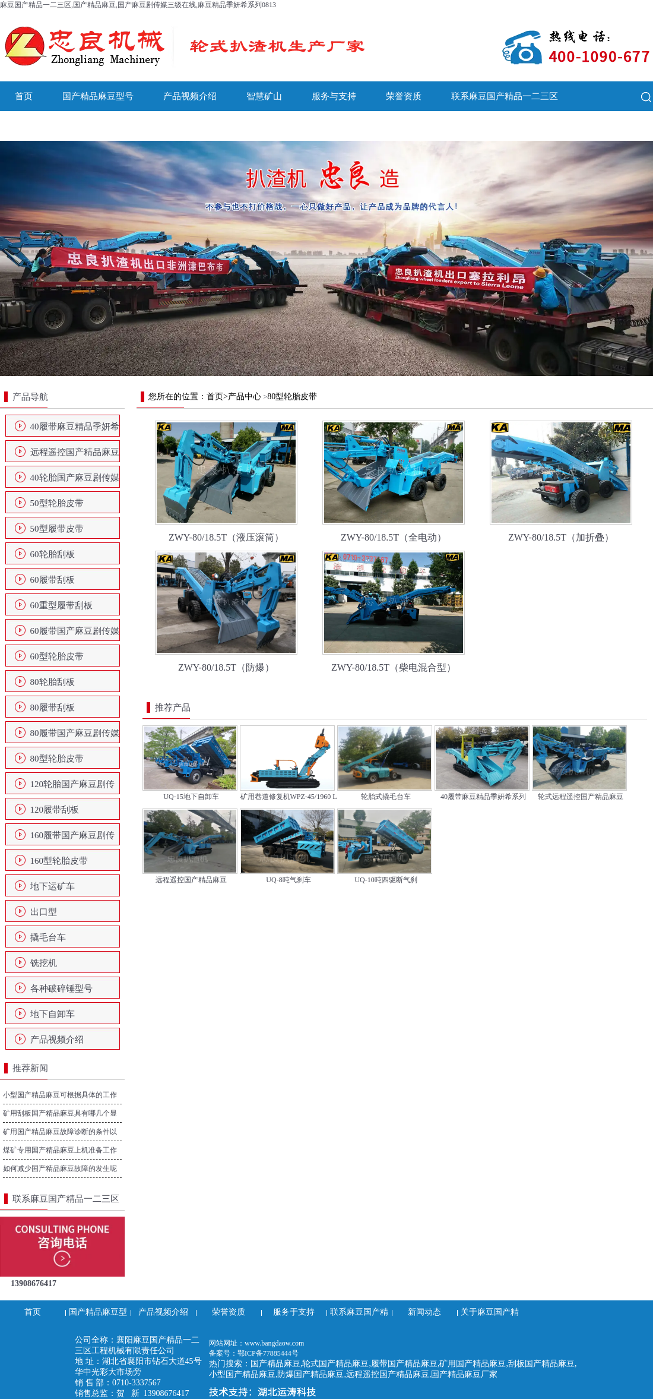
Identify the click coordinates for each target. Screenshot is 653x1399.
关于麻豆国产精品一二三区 (133, 126)
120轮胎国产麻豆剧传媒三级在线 (72, 787)
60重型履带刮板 (61, 605)
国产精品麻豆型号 (98, 96)
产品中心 (244, 396)
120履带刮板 (55, 809)
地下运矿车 (52, 886)
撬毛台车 (48, 937)
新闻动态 (32, 126)
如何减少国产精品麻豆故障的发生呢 (60, 1168)
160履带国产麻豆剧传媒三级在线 (72, 838)
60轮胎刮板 (52, 554)
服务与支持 (334, 96)
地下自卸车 (52, 1014)
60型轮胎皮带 (57, 656)
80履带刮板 (52, 707)
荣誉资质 (403, 96)
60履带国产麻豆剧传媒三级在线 (74, 634)
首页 (24, 96)
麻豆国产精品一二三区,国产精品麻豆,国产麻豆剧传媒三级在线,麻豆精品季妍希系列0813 (138, 5)
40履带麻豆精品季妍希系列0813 (74, 430)
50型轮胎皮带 (57, 503)
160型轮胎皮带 (59, 861)
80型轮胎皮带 (57, 758)
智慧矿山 (264, 96)
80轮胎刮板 (52, 682)
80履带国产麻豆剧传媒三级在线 (74, 736)
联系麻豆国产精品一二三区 (504, 96)
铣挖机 (43, 963)
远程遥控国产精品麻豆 (74, 452)
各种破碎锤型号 (61, 988)
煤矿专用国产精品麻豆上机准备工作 (60, 1150)
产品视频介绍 (190, 96)
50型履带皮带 (57, 528)
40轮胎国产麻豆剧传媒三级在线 (74, 481)
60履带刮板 (52, 580)
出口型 (43, 912)
